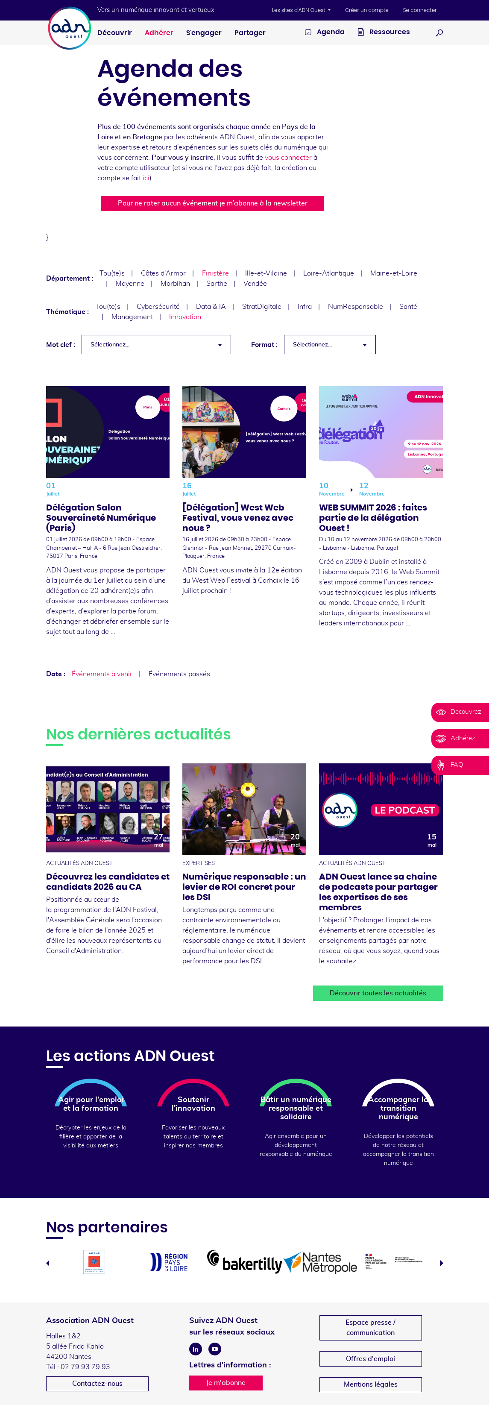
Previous (47, 1263)
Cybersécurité (158, 306)
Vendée (255, 283)
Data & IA (211, 306)
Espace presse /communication (370, 1327)
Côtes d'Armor (163, 273)
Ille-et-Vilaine (266, 273)
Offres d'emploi (370, 1358)
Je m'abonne (226, 1382)
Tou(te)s (112, 273)
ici (146, 178)
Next (441, 1263)
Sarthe (216, 283)
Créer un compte (367, 10)
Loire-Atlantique (328, 273)
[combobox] (156, 344)
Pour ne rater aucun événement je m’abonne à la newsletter (212, 203)
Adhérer (159, 32)
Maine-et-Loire (393, 273)
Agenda (325, 33)
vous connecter (288, 157)
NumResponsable (355, 306)
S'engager (204, 32)
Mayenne (130, 283)
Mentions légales (371, 1384)
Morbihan (175, 283)
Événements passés (179, 674)
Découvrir (114, 32)
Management (132, 317)
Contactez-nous (97, 1383)
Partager (250, 32)
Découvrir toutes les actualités (378, 993)
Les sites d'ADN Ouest (299, 10)
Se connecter (420, 10)
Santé (408, 306)
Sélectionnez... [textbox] (110, 345)
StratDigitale (261, 306)
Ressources (383, 33)
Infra (305, 306)
